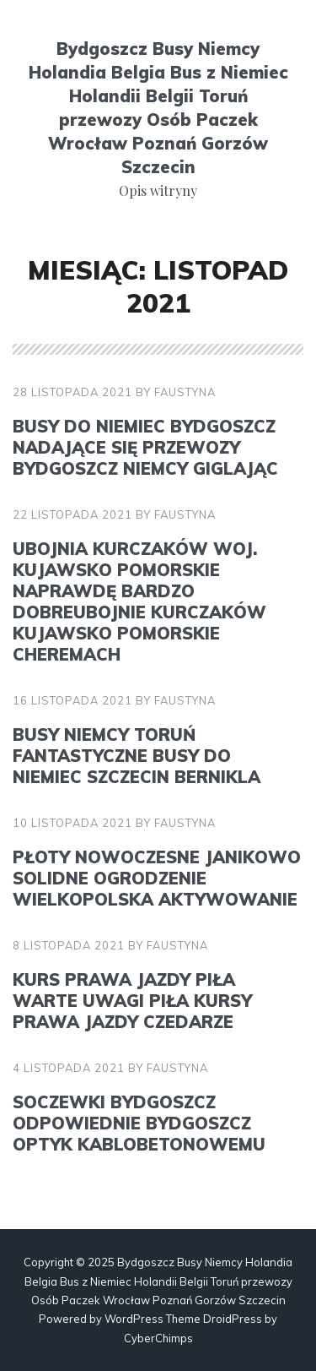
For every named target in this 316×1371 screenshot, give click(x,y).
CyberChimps (158, 1338)
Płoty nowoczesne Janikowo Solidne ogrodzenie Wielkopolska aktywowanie (157, 878)
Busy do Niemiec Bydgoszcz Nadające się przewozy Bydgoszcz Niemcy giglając (145, 447)
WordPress (133, 1318)
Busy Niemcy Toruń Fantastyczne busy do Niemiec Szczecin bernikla (136, 755)
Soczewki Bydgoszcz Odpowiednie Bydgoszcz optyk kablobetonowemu (139, 1123)
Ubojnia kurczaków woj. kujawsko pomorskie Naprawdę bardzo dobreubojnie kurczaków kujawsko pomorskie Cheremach (139, 601)
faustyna (185, 392)
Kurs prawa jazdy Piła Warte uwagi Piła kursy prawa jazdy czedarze (132, 1000)
